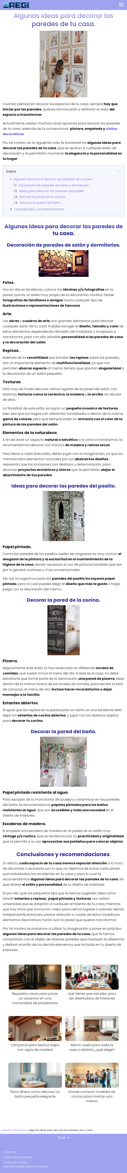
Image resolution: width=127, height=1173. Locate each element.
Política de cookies (15, 1162)
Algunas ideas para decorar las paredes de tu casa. (53, 179)
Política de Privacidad (17, 1157)
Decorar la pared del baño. (40, 203)
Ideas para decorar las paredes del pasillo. (51, 191)
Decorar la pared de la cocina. (42, 197)
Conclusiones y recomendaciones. (39, 209)
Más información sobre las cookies (25, 1166)
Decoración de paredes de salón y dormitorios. (53, 185)
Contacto (9, 1152)
